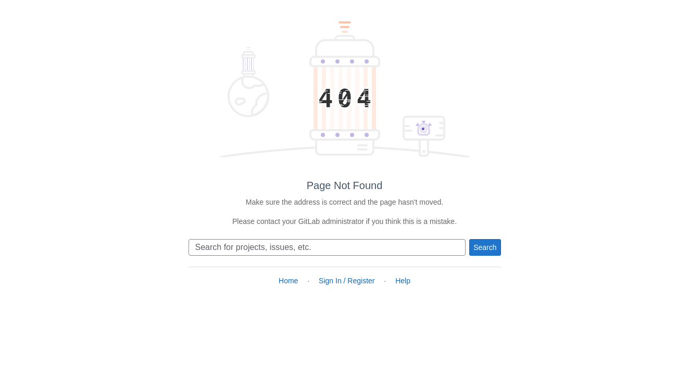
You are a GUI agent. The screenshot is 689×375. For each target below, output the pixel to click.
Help (402, 281)
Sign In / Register (346, 281)
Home (288, 281)
